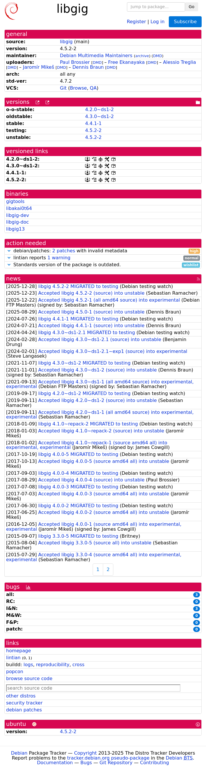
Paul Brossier (75, 62)
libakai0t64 (19, 208)
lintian (13, 657)
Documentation (55, 762)
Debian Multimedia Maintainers (96, 55)
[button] (9, 250)
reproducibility (52, 664)
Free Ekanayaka (126, 62)
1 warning (58, 257)
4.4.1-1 (93, 123)
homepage (18, 650)
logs (28, 664)
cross (78, 664)
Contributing (154, 762)
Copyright (85, 753)
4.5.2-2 (93, 130)
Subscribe (185, 21)
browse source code (29, 678)
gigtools (15, 201)
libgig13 (15, 229)
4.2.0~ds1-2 (99, 109)
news (13, 278)
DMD (157, 56)
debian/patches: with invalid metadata (103, 251)
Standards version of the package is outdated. (103, 264)
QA (93, 88)
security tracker (24, 703)
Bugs (86, 762)
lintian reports (103, 258)
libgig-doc (17, 222)
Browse (78, 88)
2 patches (63, 250)
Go (191, 6)
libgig (66, 41)
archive (142, 56)
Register (136, 21)
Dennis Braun (88, 67)
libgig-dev (17, 215)
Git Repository (116, 762)
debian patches (24, 710)
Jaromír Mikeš (38, 67)
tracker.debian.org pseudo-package (108, 758)
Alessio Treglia (179, 62)
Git (63, 88)
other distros (20, 696)
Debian (19, 753)
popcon (14, 671)
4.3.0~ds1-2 (99, 116)
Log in (157, 21)
